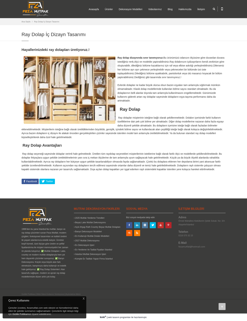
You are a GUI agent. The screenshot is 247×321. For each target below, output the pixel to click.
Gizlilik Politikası (28, 294)
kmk (103, 317)
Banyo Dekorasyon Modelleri (88, 231)
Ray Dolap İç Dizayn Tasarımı (46, 22)
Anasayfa (94, 9)
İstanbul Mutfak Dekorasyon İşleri (90, 254)
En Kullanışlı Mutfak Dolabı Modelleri (91, 236)
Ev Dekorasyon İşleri (84, 245)
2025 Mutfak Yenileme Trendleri (89, 218)
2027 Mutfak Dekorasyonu (87, 240)
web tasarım (113, 317)
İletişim (201, 9)
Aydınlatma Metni (73, 294)
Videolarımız (155, 9)
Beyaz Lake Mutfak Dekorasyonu (90, 222)
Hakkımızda (184, 9)
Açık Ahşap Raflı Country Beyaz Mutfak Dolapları (97, 227)
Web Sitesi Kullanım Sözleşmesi (50, 294)
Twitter (49, 181)
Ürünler (109, 9)
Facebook (31, 181)
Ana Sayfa (26, 22)
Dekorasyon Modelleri (130, 9)
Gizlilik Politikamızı (21, 314)
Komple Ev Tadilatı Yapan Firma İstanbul (93, 259)
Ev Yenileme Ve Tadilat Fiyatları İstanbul (93, 249)
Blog (170, 9)
